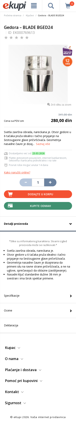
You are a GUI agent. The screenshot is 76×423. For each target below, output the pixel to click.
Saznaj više (43, 144)
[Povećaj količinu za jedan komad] (50, 182)
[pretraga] (51, 5)
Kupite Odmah (40, 206)
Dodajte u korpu (40, 194)
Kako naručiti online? (17, 172)
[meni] (34, 5)
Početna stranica (12, 15)
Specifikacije (12, 295)
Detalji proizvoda (16, 224)
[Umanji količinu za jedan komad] (26, 182)
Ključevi (30, 15)
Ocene (8, 310)
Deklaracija (11, 325)
